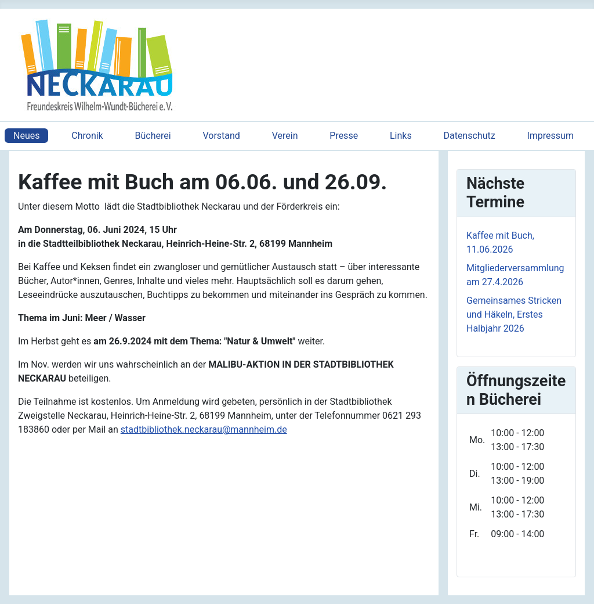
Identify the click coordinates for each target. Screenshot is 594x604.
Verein (285, 135)
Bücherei (153, 135)
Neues (26, 135)
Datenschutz (469, 135)
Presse (343, 135)
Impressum (550, 135)
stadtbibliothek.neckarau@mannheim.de (204, 429)
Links (401, 135)
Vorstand (221, 135)
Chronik (87, 135)
